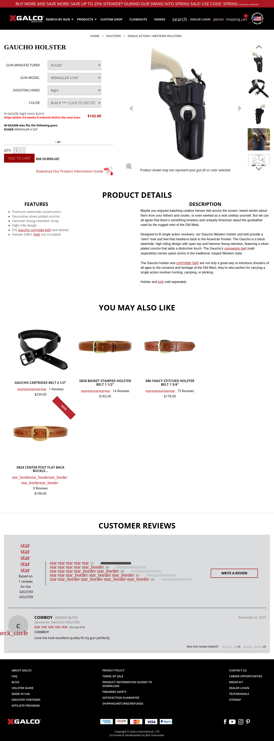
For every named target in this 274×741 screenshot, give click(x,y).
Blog (15, 682)
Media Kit (236, 682)
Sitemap (235, 700)
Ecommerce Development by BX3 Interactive (137, 735)
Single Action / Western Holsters (155, 36)
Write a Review (234, 573)
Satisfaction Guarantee (120, 698)
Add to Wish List (47, 158)
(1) (92, 563)
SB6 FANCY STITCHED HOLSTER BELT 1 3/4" (169, 383)
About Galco (22, 670)
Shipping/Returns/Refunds (122, 703)
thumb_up (229, 647)
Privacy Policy (113, 670)
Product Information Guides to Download (127, 684)
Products (86, 19)
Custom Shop (111, 19)
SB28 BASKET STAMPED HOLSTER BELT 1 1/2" (105, 383)
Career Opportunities (245, 676)
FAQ (14, 676)
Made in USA (21, 694)
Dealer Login (200, 19)
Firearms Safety (114, 692)
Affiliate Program (26, 705)
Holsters (113, 36)
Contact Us (238, 670)
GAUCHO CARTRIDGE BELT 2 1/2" (40, 383)
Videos (159, 19)
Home (94, 36)
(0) (107, 567)
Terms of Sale (112, 676)
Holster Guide (23, 688)
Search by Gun (59, 19)
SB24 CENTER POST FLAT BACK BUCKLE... (40, 469)
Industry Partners (26, 700)
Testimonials (239, 694)
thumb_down (252, 647)
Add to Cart (19, 158)
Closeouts (138, 19)
